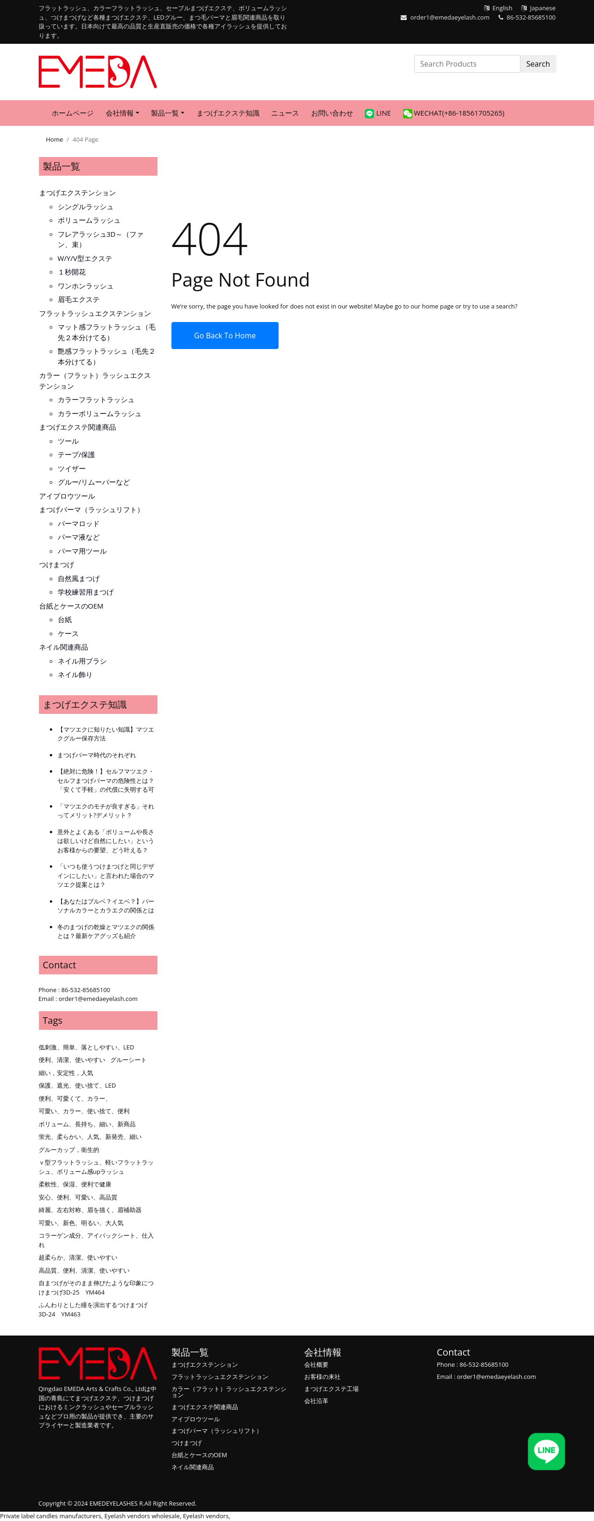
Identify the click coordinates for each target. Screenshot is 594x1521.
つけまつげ (56, 564)
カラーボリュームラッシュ (100, 413)
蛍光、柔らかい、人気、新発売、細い (90, 1136)
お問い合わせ (332, 112)
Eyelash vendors (206, 1516)
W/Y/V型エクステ (85, 258)
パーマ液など (79, 536)
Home (54, 139)
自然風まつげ (79, 578)
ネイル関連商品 (63, 646)
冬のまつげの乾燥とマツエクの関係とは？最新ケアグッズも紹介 (105, 931)
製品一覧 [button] (165, 112)
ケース (68, 633)
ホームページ (73, 112)
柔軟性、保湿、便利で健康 (75, 1184)
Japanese (543, 8)
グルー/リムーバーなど (94, 481)
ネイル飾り (75, 674)
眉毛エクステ (79, 299)
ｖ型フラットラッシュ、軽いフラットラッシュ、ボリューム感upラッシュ (96, 1167)
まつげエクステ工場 (331, 1388)
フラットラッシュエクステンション (95, 313)
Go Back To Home (225, 335)
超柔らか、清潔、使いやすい (78, 1257)
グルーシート (128, 1059)
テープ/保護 (77, 454)
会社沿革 (316, 1401)
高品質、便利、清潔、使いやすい (84, 1270)
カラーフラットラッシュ (96, 399)
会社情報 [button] (120, 112)
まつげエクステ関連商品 (77, 427)
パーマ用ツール (82, 550)
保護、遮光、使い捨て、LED (77, 1085)
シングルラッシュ (86, 206)
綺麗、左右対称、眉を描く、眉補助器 (90, 1210)
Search (538, 64)
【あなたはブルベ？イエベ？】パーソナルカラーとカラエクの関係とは (105, 906)
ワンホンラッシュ (86, 285)
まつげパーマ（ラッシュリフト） (91, 509)
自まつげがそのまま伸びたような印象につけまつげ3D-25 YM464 (96, 1287)
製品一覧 (61, 166)
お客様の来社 (322, 1376)
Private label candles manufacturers (50, 1516)
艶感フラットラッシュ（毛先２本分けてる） (107, 356)
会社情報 (322, 1352)
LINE (378, 113)
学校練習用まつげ (86, 591)
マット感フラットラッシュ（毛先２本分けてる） (107, 332)
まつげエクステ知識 (228, 112)
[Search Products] (467, 64)
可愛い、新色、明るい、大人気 (81, 1223)
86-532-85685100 (531, 17)
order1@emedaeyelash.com (450, 17)
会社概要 (316, 1364)
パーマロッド (79, 523)
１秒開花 (72, 271)
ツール (68, 440)
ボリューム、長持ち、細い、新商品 (87, 1124)
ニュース (285, 112)
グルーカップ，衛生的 (69, 1149)
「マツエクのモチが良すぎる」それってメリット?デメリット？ (105, 811)
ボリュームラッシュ (89, 220)
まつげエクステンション (77, 192)
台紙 (65, 619)
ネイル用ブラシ (82, 660)
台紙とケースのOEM (71, 605)
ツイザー (72, 468)
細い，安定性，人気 (66, 1073)
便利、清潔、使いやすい (72, 1059)
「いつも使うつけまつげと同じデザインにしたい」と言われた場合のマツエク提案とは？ (105, 875)
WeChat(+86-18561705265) (454, 113)
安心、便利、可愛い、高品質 (78, 1197)
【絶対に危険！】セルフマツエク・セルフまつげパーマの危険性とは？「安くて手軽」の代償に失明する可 (105, 780)
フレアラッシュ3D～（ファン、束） (100, 239)
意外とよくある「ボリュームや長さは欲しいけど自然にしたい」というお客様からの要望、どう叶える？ (105, 841)
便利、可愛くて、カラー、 (75, 1098)
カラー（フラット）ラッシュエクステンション (95, 380)
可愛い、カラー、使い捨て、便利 (84, 1111)
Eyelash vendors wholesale (142, 1516)
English (502, 8)
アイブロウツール (67, 495)
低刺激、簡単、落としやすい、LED (86, 1047)
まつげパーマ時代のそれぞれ (96, 755)
